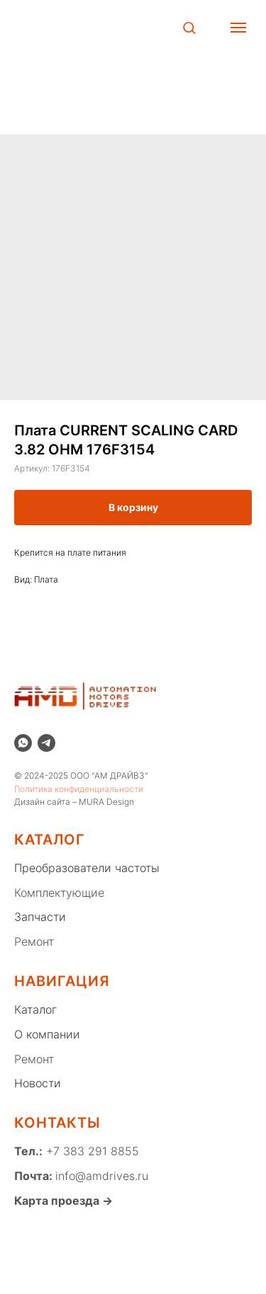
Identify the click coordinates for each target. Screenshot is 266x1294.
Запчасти (40, 917)
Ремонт (34, 941)
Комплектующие (59, 893)
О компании (47, 1034)
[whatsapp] (23, 743)
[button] (189, 27)
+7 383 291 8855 (91, 1151)
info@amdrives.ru (101, 1176)
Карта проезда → (63, 1200)
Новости (37, 1083)
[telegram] (46, 743)
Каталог (35, 1009)
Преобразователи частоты (87, 868)
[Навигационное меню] (238, 28)
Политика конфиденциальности (78, 789)
